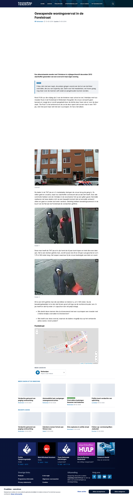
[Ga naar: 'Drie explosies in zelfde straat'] (78, 422)
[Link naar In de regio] (53, 476)
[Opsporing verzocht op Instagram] (99, 477)
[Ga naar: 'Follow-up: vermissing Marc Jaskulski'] (103, 422)
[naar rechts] (96, 358)
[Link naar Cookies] (53, 482)
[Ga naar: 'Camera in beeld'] (106, 451)
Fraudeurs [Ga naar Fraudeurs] (59, 3)
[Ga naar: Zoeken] (113, 4)
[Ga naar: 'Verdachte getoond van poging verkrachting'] (29, 395)
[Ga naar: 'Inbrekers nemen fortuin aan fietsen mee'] (54, 422)
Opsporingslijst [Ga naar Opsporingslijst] (71, 3)
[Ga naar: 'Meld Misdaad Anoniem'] (47, 452)
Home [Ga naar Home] (43, 3)
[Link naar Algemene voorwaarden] (53, 479)
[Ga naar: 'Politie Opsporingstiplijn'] (27, 453)
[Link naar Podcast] (29, 476)
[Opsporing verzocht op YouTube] (104, 477)
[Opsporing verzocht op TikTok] (110, 477)
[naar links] (96, 355)
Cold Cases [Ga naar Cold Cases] (84, 3)
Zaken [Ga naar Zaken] (49, 3)
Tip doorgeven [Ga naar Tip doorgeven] (96, 3)
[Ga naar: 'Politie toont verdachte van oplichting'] (103, 395)
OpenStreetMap (88, 363)
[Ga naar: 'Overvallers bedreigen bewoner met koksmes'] (78, 395)
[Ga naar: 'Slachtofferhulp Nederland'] (86, 452)
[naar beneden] (96, 360)
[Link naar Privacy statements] (29, 482)
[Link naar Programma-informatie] (29, 479)
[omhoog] (96, 353)
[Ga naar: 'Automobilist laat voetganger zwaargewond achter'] (54, 395)
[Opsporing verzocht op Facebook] (94, 477)
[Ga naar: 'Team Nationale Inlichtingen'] (66, 453)
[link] (50, 372)
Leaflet (81, 363)
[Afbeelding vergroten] (96, 150)
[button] (66, 346)
